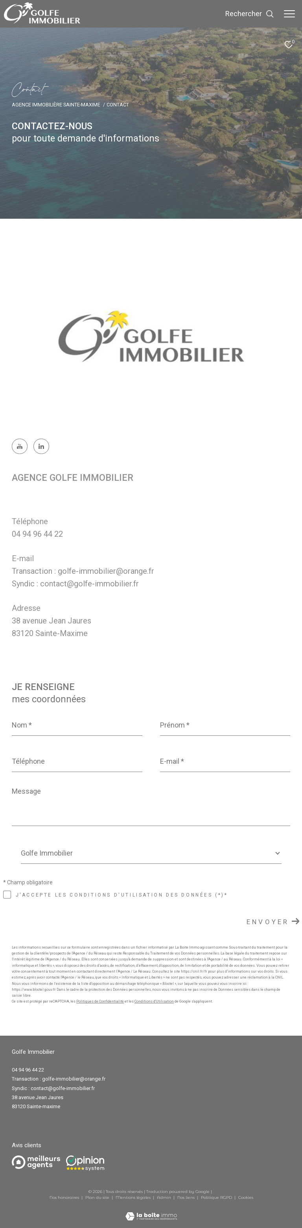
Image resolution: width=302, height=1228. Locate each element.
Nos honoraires (64, 1197)
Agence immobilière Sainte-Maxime (56, 105)
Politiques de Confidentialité (100, 1001)
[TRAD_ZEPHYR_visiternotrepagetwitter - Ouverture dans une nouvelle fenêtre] (41, 446)
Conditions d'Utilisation (154, 1001)
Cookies (245, 1197)
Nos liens (186, 1197)
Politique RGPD (216, 1197)
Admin (164, 1197)
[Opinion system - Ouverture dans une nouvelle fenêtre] (85, 1163)
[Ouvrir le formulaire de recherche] (249, 14)
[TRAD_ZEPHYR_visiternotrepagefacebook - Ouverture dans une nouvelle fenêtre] (20, 446)
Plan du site (97, 1197)
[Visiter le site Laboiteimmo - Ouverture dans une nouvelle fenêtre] (151, 1211)
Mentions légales (134, 1197)
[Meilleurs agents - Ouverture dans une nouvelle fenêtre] (36, 1162)
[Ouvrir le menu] (289, 14)
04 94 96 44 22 (37, 534)
